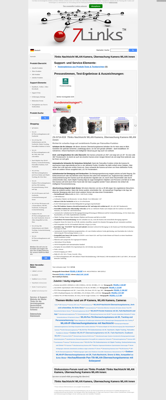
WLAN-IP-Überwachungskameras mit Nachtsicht (41, 238)
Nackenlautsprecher (39, 291)
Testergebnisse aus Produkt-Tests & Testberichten (81, 67)
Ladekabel (37, 271)
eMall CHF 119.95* (82, 274)
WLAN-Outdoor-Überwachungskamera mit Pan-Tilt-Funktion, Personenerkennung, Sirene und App (41, 185)
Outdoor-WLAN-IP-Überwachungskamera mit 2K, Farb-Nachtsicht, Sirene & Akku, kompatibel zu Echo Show (41, 218)
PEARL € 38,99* (119, 285)
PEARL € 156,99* (120, 290)
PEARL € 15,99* (115, 288)
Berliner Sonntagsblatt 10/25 (65, 97)
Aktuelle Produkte (37, 68)
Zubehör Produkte (37, 78)
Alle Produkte (36, 74)
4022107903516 (92, 271)
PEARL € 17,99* (116, 295)
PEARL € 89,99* (76, 271)
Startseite (99, 50)
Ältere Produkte (36, 71)
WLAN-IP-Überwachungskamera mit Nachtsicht (40, 134)
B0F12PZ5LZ (102, 271)
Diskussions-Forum (37, 101)
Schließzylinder (39, 283)
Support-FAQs (36, 93)
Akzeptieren (95, 6)
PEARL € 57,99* (117, 293)
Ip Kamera (35, 128)
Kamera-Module (39, 279)
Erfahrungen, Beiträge (38, 97)
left (54, 125)
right (135, 125)
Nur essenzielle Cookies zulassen (75, 6)
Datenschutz (113, 2)
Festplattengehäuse (39, 287)
